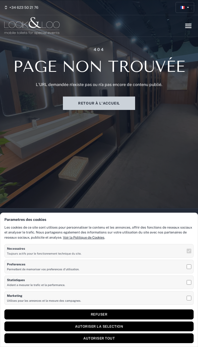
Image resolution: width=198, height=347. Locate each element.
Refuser (99, 314)
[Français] (185, 7)
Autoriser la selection (99, 326)
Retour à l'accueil (99, 103)
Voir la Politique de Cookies (83, 237)
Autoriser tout (99, 338)
